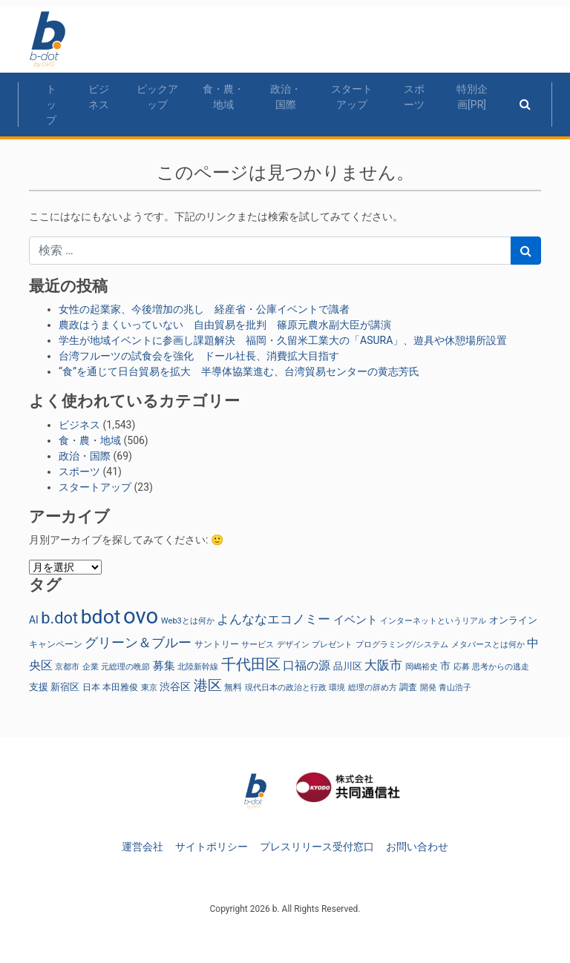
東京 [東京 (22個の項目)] (149, 687)
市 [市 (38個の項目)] (445, 666)
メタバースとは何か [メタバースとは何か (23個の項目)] (488, 644)
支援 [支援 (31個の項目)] (38, 686)
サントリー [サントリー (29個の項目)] (216, 644)
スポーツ (414, 96)
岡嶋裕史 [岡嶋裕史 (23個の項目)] (421, 667)
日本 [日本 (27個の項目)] (91, 687)
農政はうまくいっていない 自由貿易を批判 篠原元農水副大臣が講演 (225, 325)
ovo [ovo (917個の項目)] (140, 616)
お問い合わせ (417, 847)
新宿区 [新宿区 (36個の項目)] (64, 686)
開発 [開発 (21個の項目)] (428, 687)
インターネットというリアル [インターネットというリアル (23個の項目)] (433, 621)
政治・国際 (285, 96)
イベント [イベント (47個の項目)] (355, 619)
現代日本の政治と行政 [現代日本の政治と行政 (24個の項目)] (286, 687)
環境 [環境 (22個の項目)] (337, 687)
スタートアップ (352, 96)
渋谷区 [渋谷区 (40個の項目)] (175, 686)
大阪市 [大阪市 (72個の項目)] (383, 665)
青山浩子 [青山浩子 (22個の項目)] (455, 687)
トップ (51, 104)
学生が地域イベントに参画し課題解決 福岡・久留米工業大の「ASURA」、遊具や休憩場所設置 (283, 340)
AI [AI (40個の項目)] (34, 620)
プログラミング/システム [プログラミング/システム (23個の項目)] (402, 644)
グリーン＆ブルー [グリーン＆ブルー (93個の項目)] (138, 642)
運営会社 (142, 847)
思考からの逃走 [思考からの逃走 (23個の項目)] (500, 667)
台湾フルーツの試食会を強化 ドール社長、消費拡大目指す (199, 356)
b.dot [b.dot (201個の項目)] (59, 618)
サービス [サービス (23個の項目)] (257, 644)
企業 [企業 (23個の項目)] (90, 667)
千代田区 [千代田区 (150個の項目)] (251, 664)
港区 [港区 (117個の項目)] (208, 685)
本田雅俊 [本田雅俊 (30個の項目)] (120, 687)
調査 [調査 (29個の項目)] (408, 687)
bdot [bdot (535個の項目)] (101, 617)
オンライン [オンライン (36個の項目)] (513, 620)
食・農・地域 (223, 96)
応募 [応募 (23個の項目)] (461, 667)
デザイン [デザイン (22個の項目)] (293, 644)
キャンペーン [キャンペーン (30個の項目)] (55, 644)
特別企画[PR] (472, 96)
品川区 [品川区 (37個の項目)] (347, 666)
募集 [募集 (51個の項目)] (164, 665)
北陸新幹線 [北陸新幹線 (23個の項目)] (197, 667)
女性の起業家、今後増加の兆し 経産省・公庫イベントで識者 (204, 309)
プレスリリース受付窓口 (317, 847)
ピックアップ (157, 96)
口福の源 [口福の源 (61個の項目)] (306, 665)
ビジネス (98, 96)
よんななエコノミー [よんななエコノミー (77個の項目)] (273, 619)
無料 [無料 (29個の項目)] (233, 687)
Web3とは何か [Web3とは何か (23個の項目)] (187, 621)
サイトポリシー (211, 847)
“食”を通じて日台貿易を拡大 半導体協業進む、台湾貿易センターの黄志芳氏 (239, 371)
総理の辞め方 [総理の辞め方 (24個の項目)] (372, 687)
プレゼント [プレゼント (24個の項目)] (332, 644)
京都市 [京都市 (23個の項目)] (67, 667)
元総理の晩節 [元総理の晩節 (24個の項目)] (125, 666)
